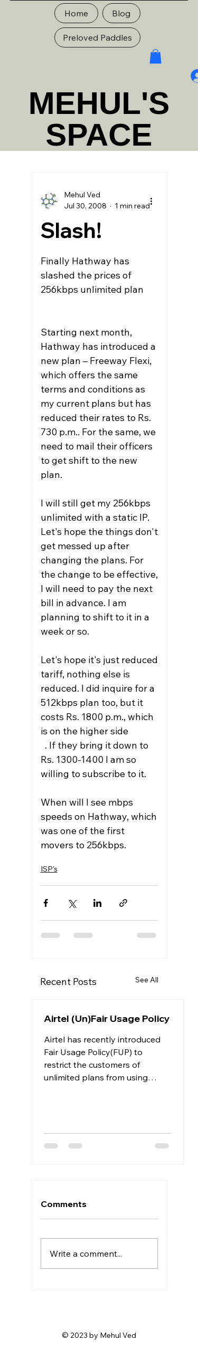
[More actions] (151, 200)
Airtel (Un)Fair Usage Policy (107, 1018)
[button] (155, 56)
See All (146, 979)
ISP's (49, 869)
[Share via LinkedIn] (97, 903)
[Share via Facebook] (46, 903)
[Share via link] (123, 903)
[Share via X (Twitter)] (72, 903)
